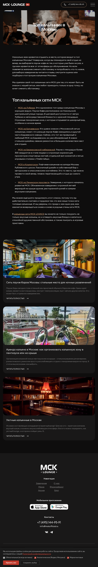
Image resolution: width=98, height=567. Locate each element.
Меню (41, 487)
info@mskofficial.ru (49, 526)
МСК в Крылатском (28, 165)
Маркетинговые (75, 558)
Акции (41, 490)
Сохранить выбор (30, 563)
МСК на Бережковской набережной (36, 150)
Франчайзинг (57, 487)
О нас (57, 483)
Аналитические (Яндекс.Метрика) (49, 558)
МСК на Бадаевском (28, 129)
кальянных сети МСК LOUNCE (29, 214)
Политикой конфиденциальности (37, 554)
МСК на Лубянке (26, 108)
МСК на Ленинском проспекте (33, 182)
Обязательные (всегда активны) (17, 558)
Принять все (11, 563)
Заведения (41, 483)
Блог (56, 490)
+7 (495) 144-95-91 (76, 4)
